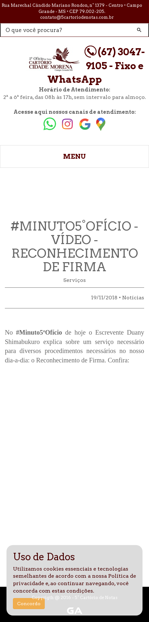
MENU (74, 156)
